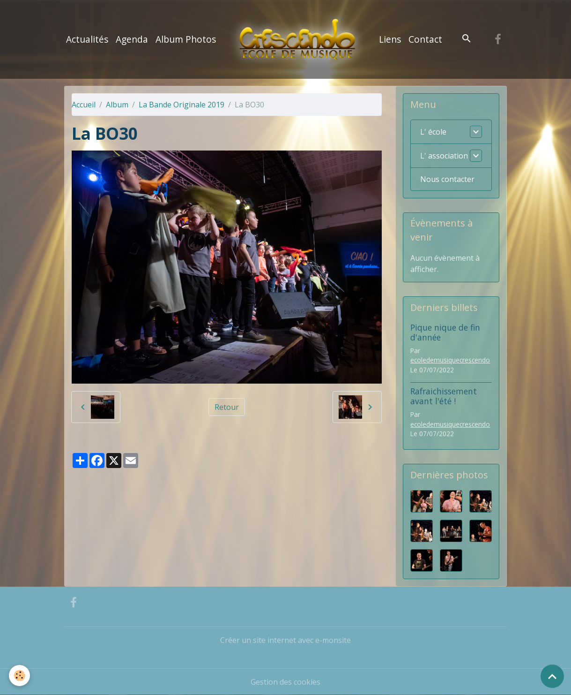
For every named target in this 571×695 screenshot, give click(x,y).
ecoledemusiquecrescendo (450, 359)
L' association (444, 156)
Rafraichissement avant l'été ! (443, 396)
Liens (390, 39)
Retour (227, 407)
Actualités (87, 39)
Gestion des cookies (285, 682)
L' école (433, 132)
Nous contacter (447, 179)
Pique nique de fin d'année (445, 332)
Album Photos (186, 39)
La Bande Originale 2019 (181, 104)
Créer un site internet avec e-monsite (285, 640)
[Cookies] (19, 675)
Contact (425, 39)
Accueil (84, 104)
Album (117, 104)
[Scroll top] (552, 676)
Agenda (132, 39)
